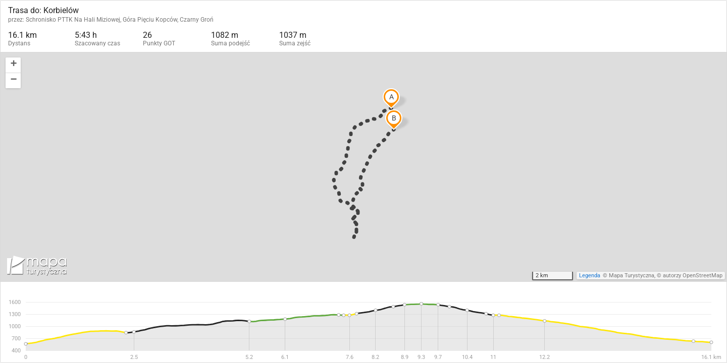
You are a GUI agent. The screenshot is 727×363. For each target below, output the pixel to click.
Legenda (589, 275)
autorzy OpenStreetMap (692, 275)
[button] (13, 65)
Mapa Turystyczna (631, 275)
